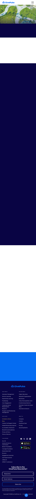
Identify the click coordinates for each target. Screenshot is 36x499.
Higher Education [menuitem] (23, 394)
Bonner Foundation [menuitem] (7, 446)
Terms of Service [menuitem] (6, 434)
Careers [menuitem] (21, 421)
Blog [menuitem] (3, 421)
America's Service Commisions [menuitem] (6, 443)
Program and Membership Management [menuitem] (8, 411)
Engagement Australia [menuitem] (7, 455)
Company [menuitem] (21, 418)
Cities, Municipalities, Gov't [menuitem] (25, 400)
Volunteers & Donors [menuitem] (24, 408)
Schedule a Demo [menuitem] (6, 418)
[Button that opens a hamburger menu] (32, 2)
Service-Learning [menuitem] (6, 396)
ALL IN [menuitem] (4, 441)
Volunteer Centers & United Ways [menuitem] (26, 405)
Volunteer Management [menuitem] (8, 394)
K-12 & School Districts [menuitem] (25, 403)
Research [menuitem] (4, 408)
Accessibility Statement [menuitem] (8, 427)
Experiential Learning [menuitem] (7, 398)
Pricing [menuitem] (20, 425)
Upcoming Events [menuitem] (23, 427)
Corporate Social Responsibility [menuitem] (6, 405)
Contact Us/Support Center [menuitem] (9, 423)
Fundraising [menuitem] (5, 400)
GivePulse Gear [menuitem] (23, 423)
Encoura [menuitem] (4, 453)
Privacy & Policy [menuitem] (6, 432)
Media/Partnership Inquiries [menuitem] (9, 425)
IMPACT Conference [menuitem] (7, 462)
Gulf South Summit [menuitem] (7, 457)
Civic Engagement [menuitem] (6, 403)
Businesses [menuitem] (21, 398)
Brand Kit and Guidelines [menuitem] (8, 429)
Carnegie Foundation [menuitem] (7, 448)
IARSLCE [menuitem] (4, 459)
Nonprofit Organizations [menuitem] (25, 396)
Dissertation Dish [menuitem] (6, 451)
